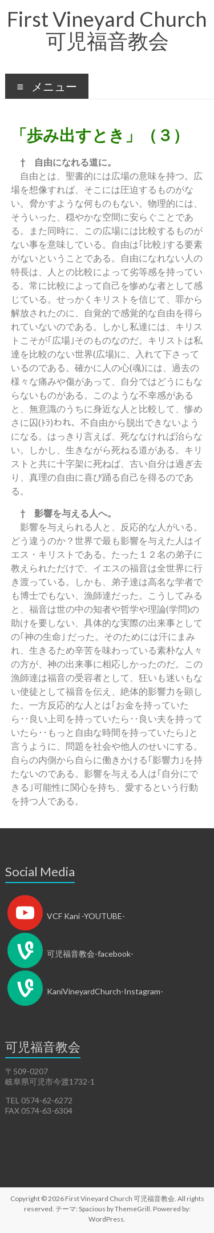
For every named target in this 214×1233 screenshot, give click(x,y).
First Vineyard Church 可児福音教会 (107, 29)
